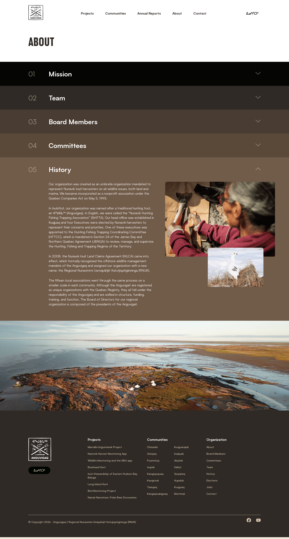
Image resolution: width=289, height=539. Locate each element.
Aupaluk (179, 482)
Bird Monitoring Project (102, 492)
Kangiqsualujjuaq (157, 495)
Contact (199, 13)
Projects (87, 13)
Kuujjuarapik (181, 448)
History (210, 475)
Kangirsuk (153, 482)
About (177, 13)
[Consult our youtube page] (258, 522)
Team (209, 468)
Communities (115, 13)
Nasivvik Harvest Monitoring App (107, 455)
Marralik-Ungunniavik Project (105, 448)
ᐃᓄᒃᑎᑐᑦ (252, 13)
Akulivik (178, 462)
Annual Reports (149, 13)
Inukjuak (179, 455)
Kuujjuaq (179, 488)
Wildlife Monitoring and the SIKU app (110, 462)
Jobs (209, 488)
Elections (211, 482)
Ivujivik (151, 468)
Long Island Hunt (98, 485)
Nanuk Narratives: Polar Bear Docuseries (112, 499)
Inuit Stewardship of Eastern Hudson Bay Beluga (112, 477)
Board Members (215, 455)
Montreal (179, 495)
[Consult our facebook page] (249, 522)
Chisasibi (152, 448)
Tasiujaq (152, 488)
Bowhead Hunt (97, 468)
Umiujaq (151, 455)
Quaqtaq (179, 475)
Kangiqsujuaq (155, 475)
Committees (213, 462)
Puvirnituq (153, 462)
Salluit (177, 468)
